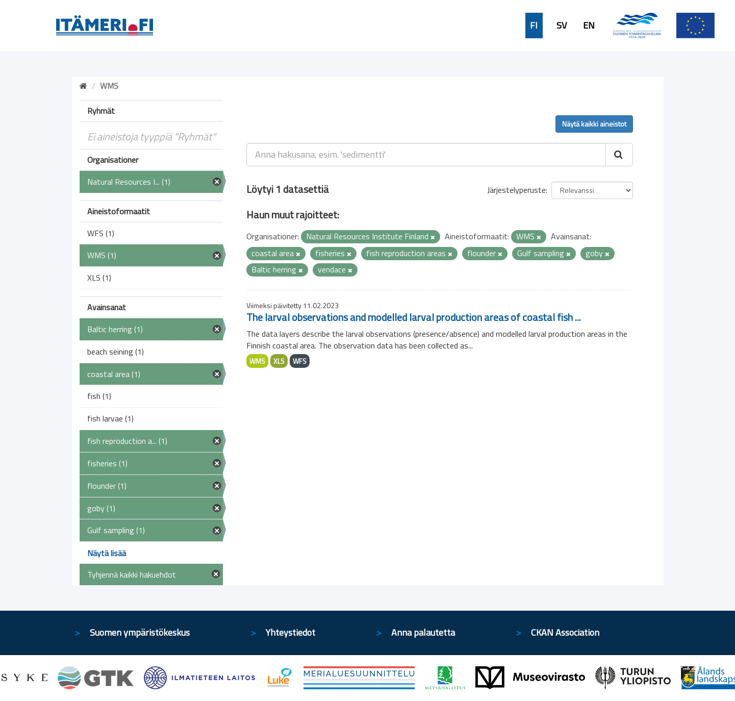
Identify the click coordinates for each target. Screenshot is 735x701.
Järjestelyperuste (516, 190)
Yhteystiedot (290, 632)
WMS (257, 361)
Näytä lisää (106, 553)
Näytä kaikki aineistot (594, 123)
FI (534, 25)
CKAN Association (565, 632)
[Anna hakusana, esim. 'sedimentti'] (426, 154)
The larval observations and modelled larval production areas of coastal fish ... (413, 317)
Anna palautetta (423, 632)
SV (561, 25)
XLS (279, 361)
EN (589, 25)
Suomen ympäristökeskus (140, 632)
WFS (300, 361)
